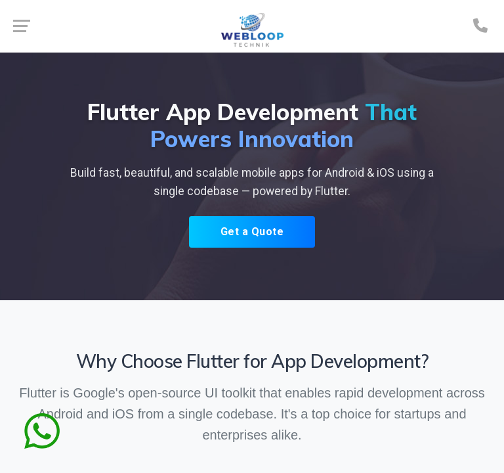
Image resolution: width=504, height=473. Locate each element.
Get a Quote (252, 231)
